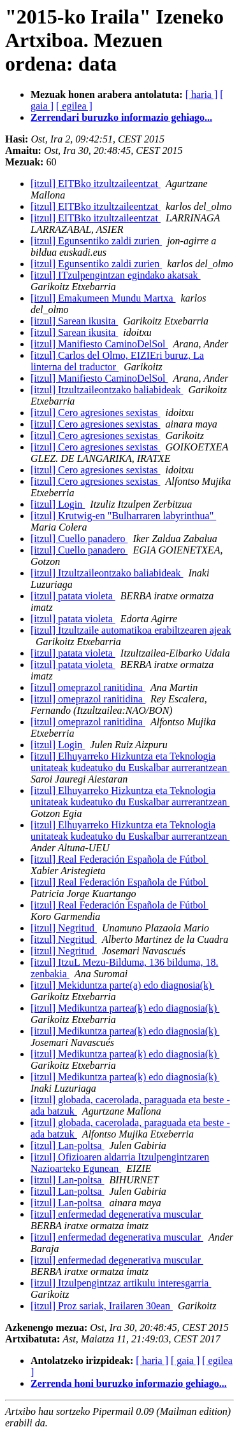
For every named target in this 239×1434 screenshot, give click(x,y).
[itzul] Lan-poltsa (68, 1145)
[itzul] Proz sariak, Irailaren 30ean (102, 1305)
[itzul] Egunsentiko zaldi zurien (96, 240)
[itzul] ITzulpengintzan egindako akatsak (116, 275)
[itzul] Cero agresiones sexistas (96, 412)
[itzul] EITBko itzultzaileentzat (96, 183)
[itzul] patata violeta (73, 595)
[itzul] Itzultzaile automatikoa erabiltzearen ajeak (131, 630)
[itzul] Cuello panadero (79, 538)
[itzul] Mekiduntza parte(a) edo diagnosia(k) (122, 985)
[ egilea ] (74, 106)
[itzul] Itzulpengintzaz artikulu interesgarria (121, 1282)
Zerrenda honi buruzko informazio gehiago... (129, 1383)
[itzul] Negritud (64, 927)
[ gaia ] (185, 1360)
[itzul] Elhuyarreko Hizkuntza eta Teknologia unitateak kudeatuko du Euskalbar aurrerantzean (130, 762)
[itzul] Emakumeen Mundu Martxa (103, 298)
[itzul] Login (58, 504)
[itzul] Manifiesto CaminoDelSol (99, 343)
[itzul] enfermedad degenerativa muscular (117, 1214)
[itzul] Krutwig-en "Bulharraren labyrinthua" (123, 515)
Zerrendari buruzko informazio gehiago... (121, 117)
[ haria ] (201, 94)
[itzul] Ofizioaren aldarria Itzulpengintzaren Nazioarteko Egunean (120, 1163)
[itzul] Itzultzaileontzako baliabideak (107, 389)
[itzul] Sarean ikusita (74, 321)
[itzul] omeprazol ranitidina (88, 687)
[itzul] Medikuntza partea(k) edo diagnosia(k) (125, 1008)
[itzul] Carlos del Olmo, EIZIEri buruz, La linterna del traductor (117, 361)
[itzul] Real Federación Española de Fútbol (119, 859)
